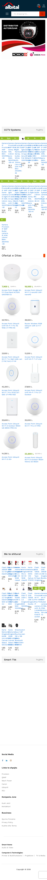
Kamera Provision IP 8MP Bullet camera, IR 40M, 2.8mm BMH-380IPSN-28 (5, 234)
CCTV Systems (12, 129)
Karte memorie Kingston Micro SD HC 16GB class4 (18, 573)
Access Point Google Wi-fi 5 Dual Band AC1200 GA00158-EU (11, 292)
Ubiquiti (5, 787)
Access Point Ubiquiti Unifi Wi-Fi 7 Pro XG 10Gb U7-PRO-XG (10, 326)
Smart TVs (10, 659)
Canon (4, 784)
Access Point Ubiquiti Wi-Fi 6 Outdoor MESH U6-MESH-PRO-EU (11, 426)
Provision (5, 774)
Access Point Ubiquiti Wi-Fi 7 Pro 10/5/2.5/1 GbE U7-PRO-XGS (10, 392)
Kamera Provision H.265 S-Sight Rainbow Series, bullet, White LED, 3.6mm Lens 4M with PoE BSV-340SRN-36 (18, 158)
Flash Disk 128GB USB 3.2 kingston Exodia (31, 598)
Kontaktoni (6, 806)
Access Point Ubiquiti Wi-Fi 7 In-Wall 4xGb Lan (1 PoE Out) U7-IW (12, 359)
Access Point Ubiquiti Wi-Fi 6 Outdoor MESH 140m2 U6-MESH (34, 460)
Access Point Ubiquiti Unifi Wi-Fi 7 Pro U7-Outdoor (33, 392)
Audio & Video (7, 847)
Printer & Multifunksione (12, 856)
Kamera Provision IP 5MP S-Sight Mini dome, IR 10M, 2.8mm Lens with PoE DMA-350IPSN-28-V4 (31, 198)
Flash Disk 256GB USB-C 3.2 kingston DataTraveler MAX (13, 598)
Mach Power (7, 781)
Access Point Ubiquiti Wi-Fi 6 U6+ (10, 458)
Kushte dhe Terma (9, 826)
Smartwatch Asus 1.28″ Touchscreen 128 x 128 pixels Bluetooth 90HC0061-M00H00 (20, 637)
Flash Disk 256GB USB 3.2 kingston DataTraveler (7, 570)
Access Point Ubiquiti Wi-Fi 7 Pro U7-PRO (33, 425)
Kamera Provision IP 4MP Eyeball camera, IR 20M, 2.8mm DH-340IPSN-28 (25, 195)
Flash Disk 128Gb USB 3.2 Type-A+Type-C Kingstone (38, 573)
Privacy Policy (7, 822)
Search (42, 13)
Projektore (29, 856)
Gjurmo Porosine (8, 819)
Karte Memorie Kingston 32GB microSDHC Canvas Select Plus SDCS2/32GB (13, 637)
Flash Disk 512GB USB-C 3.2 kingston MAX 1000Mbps (19, 600)
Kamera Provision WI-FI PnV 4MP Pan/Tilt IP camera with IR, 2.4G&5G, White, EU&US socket (38, 605)
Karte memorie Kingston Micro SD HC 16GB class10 (24, 573)
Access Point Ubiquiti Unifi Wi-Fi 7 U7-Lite (33, 358)
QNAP (4, 777)
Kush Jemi (6, 803)
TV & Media (40, 856)
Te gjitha (39, 130)
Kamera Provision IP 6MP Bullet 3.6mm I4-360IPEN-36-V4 (38, 193)
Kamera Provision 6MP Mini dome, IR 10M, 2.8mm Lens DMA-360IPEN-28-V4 (12, 152)
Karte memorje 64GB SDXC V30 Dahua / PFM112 (31, 573)
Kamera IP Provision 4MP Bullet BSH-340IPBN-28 (5, 150)
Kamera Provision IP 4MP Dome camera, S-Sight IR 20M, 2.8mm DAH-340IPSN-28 (5, 196)
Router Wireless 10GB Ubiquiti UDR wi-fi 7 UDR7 (33, 326)
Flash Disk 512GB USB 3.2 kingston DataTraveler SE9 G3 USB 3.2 (7, 598)
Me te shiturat (12, 554)
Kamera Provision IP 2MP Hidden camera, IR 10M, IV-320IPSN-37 (38, 151)
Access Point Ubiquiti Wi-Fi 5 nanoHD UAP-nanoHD (33, 292)
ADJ (3, 791)
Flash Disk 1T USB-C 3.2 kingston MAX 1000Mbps (25, 599)
